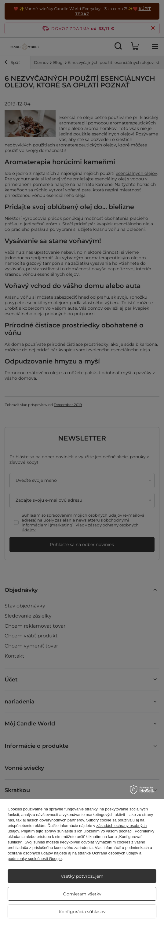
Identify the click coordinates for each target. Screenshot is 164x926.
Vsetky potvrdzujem (82, 876)
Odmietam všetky (82, 894)
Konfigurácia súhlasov (82, 911)
